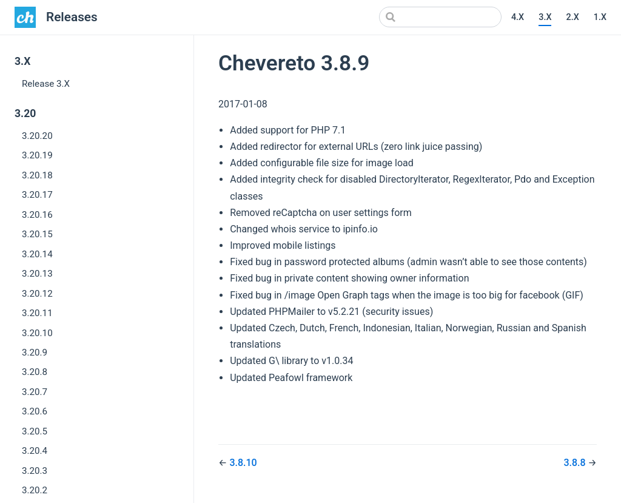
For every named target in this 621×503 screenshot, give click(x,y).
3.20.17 (37, 194)
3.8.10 (243, 462)
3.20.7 (34, 392)
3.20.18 (37, 175)
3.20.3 (34, 470)
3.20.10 (37, 333)
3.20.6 (34, 411)
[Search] (440, 17)
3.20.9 (34, 352)
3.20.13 (37, 273)
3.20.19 (37, 155)
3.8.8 (575, 462)
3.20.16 (37, 214)
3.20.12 (37, 293)
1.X (600, 17)
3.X (545, 17)
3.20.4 (34, 450)
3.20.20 (37, 135)
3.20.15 (37, 234)
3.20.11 (37, 313)
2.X (572, 17)
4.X (517, 17)
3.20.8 (34, 371)
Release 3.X (46, 83)
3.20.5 (34, 431)
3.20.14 (37, 254)
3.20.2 (34, 490)
